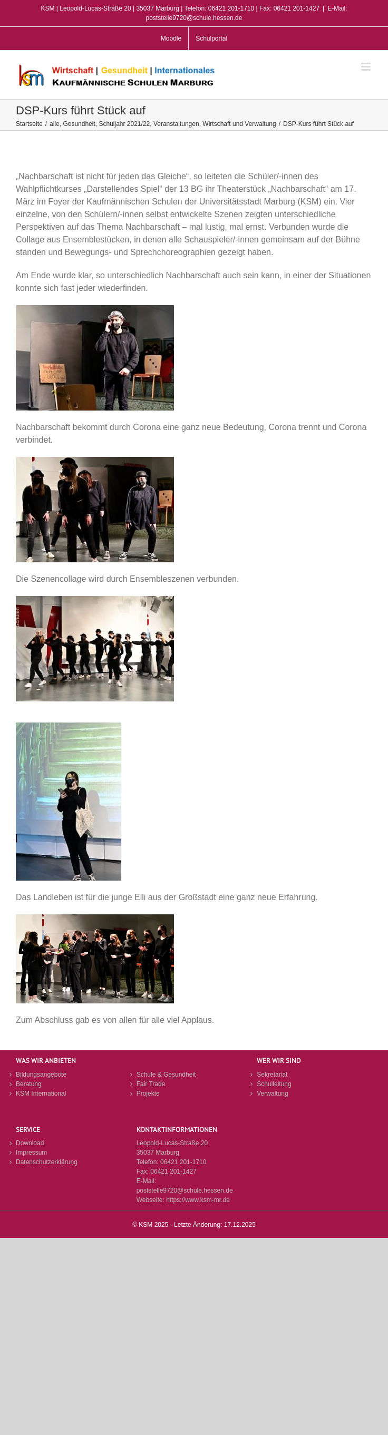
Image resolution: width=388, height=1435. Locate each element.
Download (30, 1143)
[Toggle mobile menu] (366, 66)
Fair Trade (151, 1084)
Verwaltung (272, 1093)
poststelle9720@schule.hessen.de (185, 1190)
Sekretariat (272, 1074)
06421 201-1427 (173, 1171)
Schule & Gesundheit (166, 1074)
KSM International (41, 1093)
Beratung (29, 1084)
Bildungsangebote (41, 1074)
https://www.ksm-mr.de (198, 1200)
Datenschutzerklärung (46, 1162)
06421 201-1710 (183, 1162)
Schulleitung (274, 1084)
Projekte (148, 1093)
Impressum (31, 1152)
